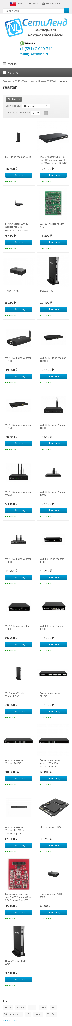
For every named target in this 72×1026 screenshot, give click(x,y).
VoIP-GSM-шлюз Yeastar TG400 (18, 493)
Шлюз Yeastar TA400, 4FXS (16, 962)
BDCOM (7, 1007)
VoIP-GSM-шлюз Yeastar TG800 (53, 493)
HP (28, 1014)
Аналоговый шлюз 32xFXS (50, 694)
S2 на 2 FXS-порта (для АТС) (52, 225)
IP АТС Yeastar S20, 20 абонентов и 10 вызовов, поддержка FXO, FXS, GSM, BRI (16, 226)
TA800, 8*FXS (46, 290)
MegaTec (51, 1014)
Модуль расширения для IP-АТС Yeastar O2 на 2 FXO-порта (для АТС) (18, 897)
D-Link (43, 1007)
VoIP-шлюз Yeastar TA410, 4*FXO (15, 694)
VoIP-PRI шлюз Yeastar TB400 (52, 560)
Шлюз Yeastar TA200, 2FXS (51, 895)
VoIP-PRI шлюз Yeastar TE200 (52, 627)
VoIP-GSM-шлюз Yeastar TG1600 (53, 359)
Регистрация (51, 3)
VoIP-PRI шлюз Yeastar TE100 (17, 627)
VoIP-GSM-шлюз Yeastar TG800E (18, 560)
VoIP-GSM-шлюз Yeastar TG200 (53, 426)
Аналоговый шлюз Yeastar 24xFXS (15, 761)
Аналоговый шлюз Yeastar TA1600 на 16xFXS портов (50, 763)
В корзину (18, 175)
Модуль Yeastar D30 (50, 827)
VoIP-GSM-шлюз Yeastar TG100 (18, 359)
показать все (10, 1020)
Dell (53, 1007)
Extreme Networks (12, 1014)
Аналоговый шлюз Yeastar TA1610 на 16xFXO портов (15, 830)
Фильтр (14, 99)
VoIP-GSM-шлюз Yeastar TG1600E (18, 426)
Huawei (38, 1014)
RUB (21, 3)
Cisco (32, 1007)
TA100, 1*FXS (12, 290)
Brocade (20, 1007)
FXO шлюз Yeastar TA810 (18, 156)
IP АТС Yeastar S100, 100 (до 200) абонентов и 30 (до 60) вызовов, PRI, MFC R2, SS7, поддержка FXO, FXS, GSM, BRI (53, 160)
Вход (33, 3)
